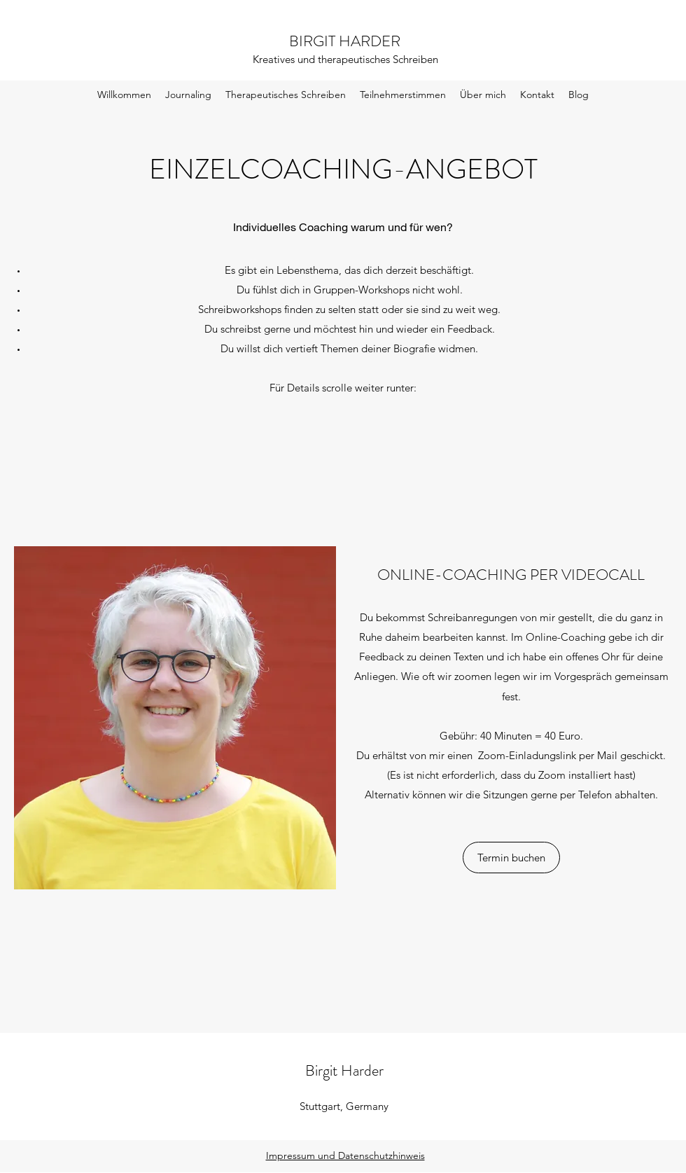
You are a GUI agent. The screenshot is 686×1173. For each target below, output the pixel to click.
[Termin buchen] (511, 857)
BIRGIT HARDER (344, 41)
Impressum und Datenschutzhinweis (345, 1155)
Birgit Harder (344, 1070)
